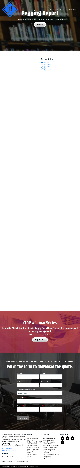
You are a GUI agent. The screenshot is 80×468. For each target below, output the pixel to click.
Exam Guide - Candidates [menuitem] (51, 445)
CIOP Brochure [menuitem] (32, 445)
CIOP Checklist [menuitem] (32, 454)
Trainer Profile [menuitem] (47, 444)
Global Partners (7, 461)
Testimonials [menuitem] (47, 456)
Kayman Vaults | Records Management (14, 457)
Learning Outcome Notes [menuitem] (33, 451)
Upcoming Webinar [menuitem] (33, 438)
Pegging (43, 68)
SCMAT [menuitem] (29, 456)
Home (52, 9)
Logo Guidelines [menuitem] (48, 458)
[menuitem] (53, 9)
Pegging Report (46, 62)
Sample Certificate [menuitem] (49, 449)
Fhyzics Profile (7, 448)
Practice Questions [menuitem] (33, 447)
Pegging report (46, 64)
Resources (60, 9)
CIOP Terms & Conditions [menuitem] (51, 454)
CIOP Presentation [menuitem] (33, 449)
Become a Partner (22, 461)
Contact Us (72, 9)
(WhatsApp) (6, 443)
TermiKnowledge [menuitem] (32, 444)
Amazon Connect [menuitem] (48, 440)
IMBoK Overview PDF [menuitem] (34, 442)
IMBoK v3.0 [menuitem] (31, 440)
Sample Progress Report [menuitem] (50, 447)
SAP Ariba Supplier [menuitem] (49, 442)
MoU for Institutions (9, 450)
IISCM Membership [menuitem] (49, 438)
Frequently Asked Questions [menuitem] (48, 451)
